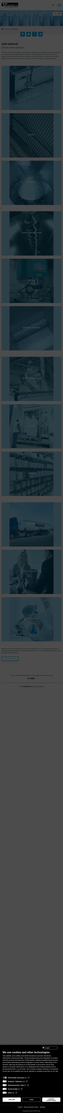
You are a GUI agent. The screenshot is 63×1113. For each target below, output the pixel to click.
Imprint (20, 1107)
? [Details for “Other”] (16, 1093)
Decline (12, 1099)
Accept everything (51, 1099)
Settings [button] (42, 1107)
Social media (12, 1089)
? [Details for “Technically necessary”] (28, 1077)
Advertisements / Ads (16, 1085)
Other (10, 1093)
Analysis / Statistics (15, 1081)
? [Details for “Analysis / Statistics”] (26, 1081)
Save (31, 1099)
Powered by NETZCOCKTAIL (31, 1111)
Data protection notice (31, 1107)
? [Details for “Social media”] (21, 1089)
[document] (31, 1063)
